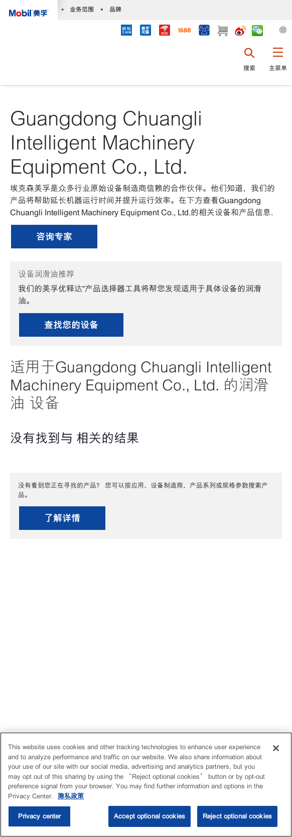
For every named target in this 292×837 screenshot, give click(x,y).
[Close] (276, 748)
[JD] (164, 31)
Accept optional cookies (149, 816)
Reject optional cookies (237, 816)
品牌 (115, 9)
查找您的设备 (71, 325)
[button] (277, 62)
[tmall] (145, 31)
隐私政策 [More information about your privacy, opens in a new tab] (71, 796)
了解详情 (62, 518)
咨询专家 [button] (54, 236)
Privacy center (39, 816)
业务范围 (82, 9)
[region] (146, 784)
